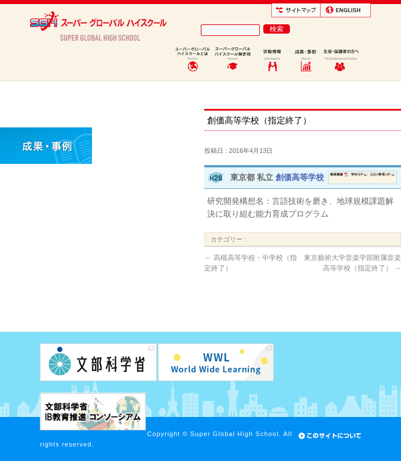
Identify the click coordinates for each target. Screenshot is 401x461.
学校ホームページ (359, 177)
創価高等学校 (299, 177)
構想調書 (339, 177)
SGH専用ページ (382, 177)
